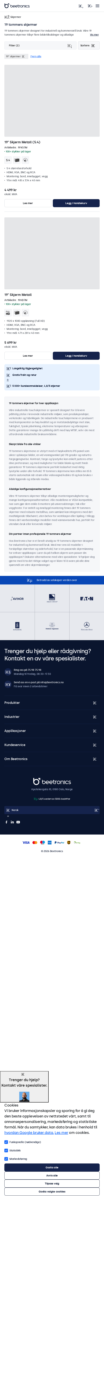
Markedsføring (15, 1158)
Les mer (28, 203)
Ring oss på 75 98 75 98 (27, 670)
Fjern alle (35, 56)
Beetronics (39, 779)
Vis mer (94, 34)
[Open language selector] (52, 810)
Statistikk (12, 1150)
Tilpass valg (52, 1183)
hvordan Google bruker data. (29, 1132)
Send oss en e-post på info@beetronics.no (39, 682)
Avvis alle (52, 1175)
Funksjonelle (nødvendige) (22, 1141)
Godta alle (52, 1167)
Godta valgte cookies (52, 1191)
